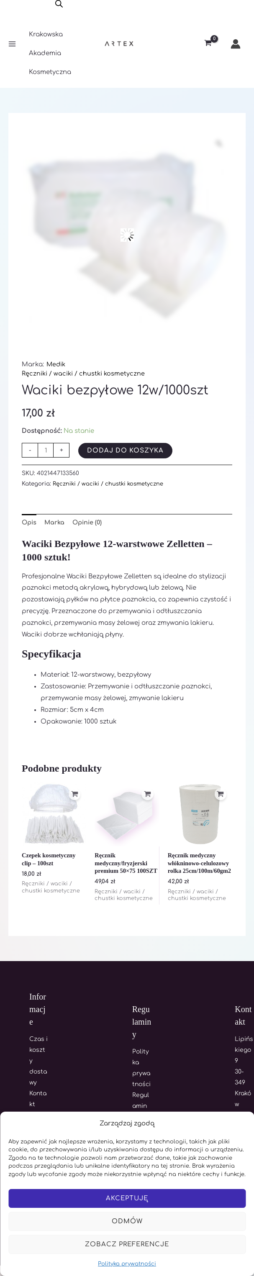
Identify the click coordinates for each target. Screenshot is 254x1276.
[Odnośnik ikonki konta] (236, 44)
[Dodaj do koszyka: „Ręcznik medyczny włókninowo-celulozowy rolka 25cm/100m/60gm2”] (219, 796)
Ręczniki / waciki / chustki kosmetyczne (84, 373)
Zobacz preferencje (127, 1244)
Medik (56, 364)
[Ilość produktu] (46, 450)
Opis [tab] (30, 523)
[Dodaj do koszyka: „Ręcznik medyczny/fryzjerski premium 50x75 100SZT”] (147, 796)
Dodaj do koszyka (126, 450)
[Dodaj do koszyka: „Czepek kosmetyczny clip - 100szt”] (73, 796)
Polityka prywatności (127, 1264)
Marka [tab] (56, 523)
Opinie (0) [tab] (90, 523)
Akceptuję (127, 1198)
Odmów (127, 1221)
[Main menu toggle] (12, 44)
